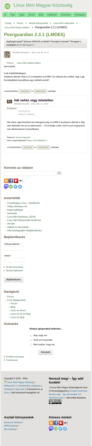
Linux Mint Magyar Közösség (43, 5)
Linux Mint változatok (63, 23)
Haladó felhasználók (38, 23)
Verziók (11, 223)
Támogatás (80, 15)
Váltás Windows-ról (17, 206)
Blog (41, 15)
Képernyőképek (15, 210)
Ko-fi (20, 45)
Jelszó (8, 255)
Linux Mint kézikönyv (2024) (21, 217)
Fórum (32, 15)
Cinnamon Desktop (13, 422)
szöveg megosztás (22, 137)
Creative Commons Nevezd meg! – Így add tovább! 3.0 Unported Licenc (68, 394)
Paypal (29, 45)
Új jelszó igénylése (14, 270)
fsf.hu (7, 392)
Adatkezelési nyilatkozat (30, 385)
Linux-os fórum (18, 310)
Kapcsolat (20, 389)
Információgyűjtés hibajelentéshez (24, 230)
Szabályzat (9, 389)
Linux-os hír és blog (21, 314)
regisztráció (25, 91)
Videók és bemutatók (18, 227)
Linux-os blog (17, 317)
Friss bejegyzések (16, 300)
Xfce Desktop (11, 429)
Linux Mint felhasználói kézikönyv (24, 220)
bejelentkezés (40, 91)
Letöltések (52, 15)
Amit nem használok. (43, 340)
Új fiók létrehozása (14, 267)
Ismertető (12, 213)
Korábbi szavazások (15, 356)
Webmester (10, 385)
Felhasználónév (12, 243)
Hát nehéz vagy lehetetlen (33, 100)
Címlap (8, 23)
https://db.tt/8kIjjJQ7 (37, 140)
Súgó (21, 15)
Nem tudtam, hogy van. (44, 344)
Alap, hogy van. (40, 335)
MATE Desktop (11, 425)
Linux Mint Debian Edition (17, 27)
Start (13, 15)
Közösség (65, 15)
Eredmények (12, 360)
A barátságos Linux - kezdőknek (23, 203)
